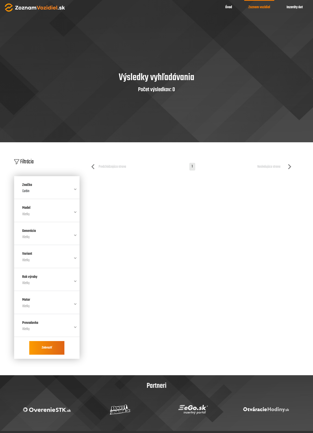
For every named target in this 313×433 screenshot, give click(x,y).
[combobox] (47, 193)
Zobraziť (47, 347)
